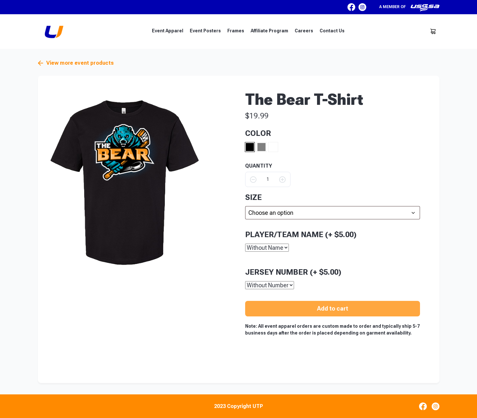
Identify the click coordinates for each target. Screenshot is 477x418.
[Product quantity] (268, 179)
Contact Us (332, 30)
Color (258, 133)
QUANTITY (258, 166)
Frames (235, 30)
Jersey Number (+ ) (293, 272)
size (253, 197)
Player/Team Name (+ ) (301, 234)
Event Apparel (167, 30)
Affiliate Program (269, 30)
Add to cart (332, 308)
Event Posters (205, 30)
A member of (409, 7)
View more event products (76, 63)
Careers (304, 30)
